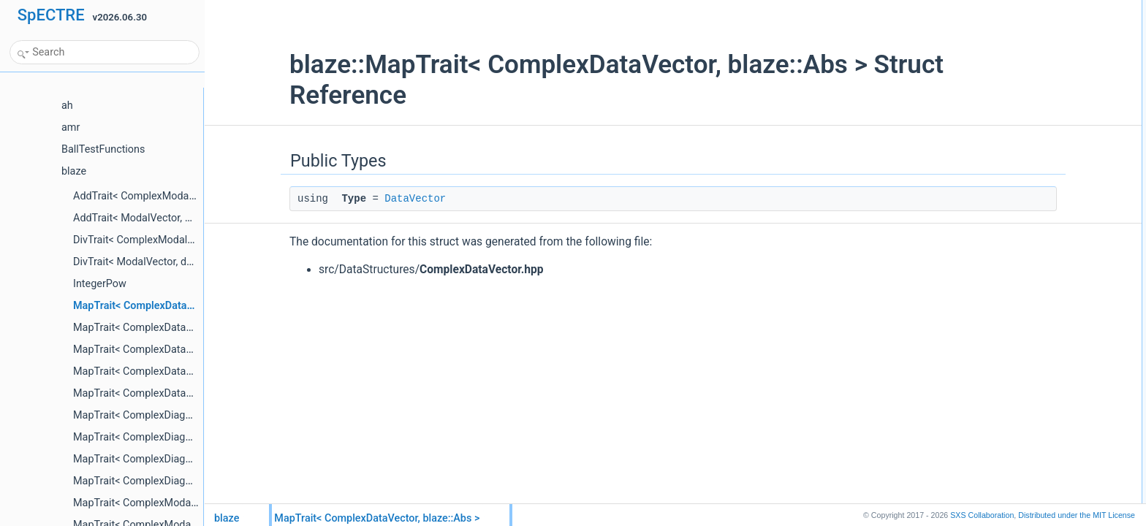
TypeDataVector (1005, 24)
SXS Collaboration (982, 515)
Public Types (987, 8)
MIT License (1076, 515)
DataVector (342, 199)
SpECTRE (51, 15)
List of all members (999, 40)
